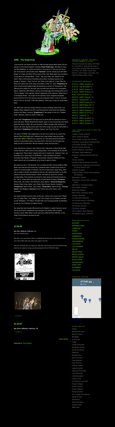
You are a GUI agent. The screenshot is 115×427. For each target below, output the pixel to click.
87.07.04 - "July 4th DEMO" (81, 87)
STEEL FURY (76, 265)
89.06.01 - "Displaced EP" (80, 100)
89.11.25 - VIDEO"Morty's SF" (82, 105)
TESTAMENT (76, 267)
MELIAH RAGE (77, 252)
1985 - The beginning (24, 60)
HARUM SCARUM (78, 239)
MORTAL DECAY (78, 257)
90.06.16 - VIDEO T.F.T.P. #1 (81, 113)
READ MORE (63, 339)
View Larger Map (76, 320)
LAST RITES (76, 244)
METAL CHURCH (78, 254)
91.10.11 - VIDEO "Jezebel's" (81, 123)
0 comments (18, 218)
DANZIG (75, 231)
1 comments (18, 331)
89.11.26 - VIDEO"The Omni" (81, 107)
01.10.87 (18, 324)
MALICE (75, 249)
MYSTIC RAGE (77, 259)
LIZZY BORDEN (77, 246)
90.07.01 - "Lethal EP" (79, 115)
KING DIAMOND (77, 241)
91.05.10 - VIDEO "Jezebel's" (81, 118)
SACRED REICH (77, 262)
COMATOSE (76, 228)
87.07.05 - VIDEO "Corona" (81, 89)
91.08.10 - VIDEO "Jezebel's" (81, 120)
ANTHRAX (75, 223)
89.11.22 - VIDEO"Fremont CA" (82, 102)
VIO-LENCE (76, 270)
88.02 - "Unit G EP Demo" (80, 94)
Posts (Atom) (27, 343)
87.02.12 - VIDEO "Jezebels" (81, 84)
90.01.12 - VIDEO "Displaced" (82, 110)
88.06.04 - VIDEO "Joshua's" (81, 97)
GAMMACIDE (76, 236)
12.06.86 (18, 226)
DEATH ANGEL (77, 233)
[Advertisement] (57, 421)
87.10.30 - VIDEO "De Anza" (81, 92)
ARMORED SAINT (78, 225)
